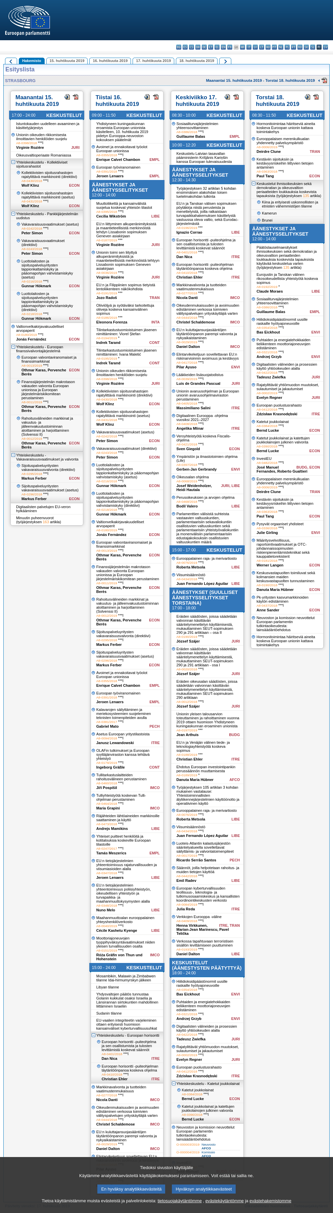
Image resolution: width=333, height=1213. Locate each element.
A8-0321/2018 (187, 1014)
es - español (185, 47)
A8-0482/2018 (266, 463)
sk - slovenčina (306, 47)
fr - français (229, 47)
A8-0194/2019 (106, 338)
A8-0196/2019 (187, 228)
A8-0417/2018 (187, 362)
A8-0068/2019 (187, 481)
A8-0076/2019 (187, 562)
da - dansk (197, 47)
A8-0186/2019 (106, 317)
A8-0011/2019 (31, 402)
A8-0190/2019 (187, 637)
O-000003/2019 (188, 1144)
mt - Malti (274, 47)
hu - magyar (268, 47)
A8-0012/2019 (31, 438)
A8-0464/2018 (106, 803)
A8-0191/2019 (106, 293)
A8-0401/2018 (112, 1054)
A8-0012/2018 (187, 702)
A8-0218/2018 (31, 314)
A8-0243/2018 (31, 249)
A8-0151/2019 (106, 950)
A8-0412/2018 (187, 1071)
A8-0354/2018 (187, 989)
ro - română (299, 47)
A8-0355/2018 (106, 155)
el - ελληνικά (217, 47)
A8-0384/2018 (192, 1094)
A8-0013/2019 (31, 365)
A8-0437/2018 (266, 605)
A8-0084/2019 (187, 904)
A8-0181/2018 (266, 560)
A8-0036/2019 (106, 273)
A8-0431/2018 (31, 201)
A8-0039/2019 (187, 379)
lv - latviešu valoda (255, 47)
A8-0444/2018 (106, 1119)
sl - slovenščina (312, 47)
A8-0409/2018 (187, 921)
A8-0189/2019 (187, 775)
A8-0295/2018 (31, 474)
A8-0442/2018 (187, 876)
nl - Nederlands (280, 47)
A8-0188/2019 (187, 754)
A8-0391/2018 (106, 171)
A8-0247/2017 (106, 848)
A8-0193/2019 (187, 949)
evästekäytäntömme (224, 1208)
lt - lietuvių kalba (261, 47)
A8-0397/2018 (187, 465)
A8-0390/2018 (192, 1114)
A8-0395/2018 (106, 212)
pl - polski (287, 47)
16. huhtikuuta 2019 (110, 61)
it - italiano (248, 47)
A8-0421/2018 (187, 444)
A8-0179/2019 (106, 763)
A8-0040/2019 (106, 926)
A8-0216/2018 (31, 281)
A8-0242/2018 (31, 228)
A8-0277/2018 (106, 1095)
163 (46, 522)
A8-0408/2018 (187, 424)
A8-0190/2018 (266, 585)
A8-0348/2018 (106, 905)
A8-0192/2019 (266, 287)
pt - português (293, 47)
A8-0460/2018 (106, 783)
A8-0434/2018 (187, 579)
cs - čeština (191, 47)
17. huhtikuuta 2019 (153, 61)
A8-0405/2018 (187, 403)
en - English (223, 47)
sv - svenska (325, 47)
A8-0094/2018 (106, 738)
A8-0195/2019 (106, 358)
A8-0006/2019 (266, 147)
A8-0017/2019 (187, 855)
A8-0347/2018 (106, 873)
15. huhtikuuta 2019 (67, 61)
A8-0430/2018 (31, 181)
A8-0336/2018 (266, 528)
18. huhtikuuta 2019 (196, 61)
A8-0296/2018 (31, 494)
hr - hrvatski (242, 47)
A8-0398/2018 (26, 143)
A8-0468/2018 (187, 501)
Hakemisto (31, 61)
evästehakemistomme (270, 1208)
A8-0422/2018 (187, 1034)
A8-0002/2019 (187, 1055)
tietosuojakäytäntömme (179, 1208)
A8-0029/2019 (106, 1144)
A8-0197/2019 (187, 730)
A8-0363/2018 (266, 171)
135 (306, 196)
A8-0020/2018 (187, 669)
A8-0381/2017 (106, 722)
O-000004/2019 (188, 1152)
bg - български (178, 47)
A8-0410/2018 (112, 1074)
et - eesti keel (210, 47)
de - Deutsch (204, 47)
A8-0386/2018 (187, 132)
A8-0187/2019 (106, 240)
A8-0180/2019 (26, 335)
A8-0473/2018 (106, 824)
